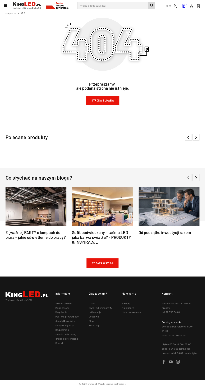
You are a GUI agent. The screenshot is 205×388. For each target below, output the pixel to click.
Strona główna (63, 303)
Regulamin (61, 312)
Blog (91, 320)
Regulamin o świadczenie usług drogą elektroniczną (66, 334)
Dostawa (94, 316)
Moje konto (128, 307)
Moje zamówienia (131, 312)
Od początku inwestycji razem (165, 232)
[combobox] (116, 5)
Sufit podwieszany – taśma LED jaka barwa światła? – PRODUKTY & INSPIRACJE (101, 237)
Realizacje (94, 325)
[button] (195, 137)
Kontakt (60, 343)
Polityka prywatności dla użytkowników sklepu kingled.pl (67, 321)
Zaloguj (126, 303)
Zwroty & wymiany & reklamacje (100, 310)
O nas (92, 303)
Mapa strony (62, 307)
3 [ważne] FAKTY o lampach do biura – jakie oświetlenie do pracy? (36, 235)
